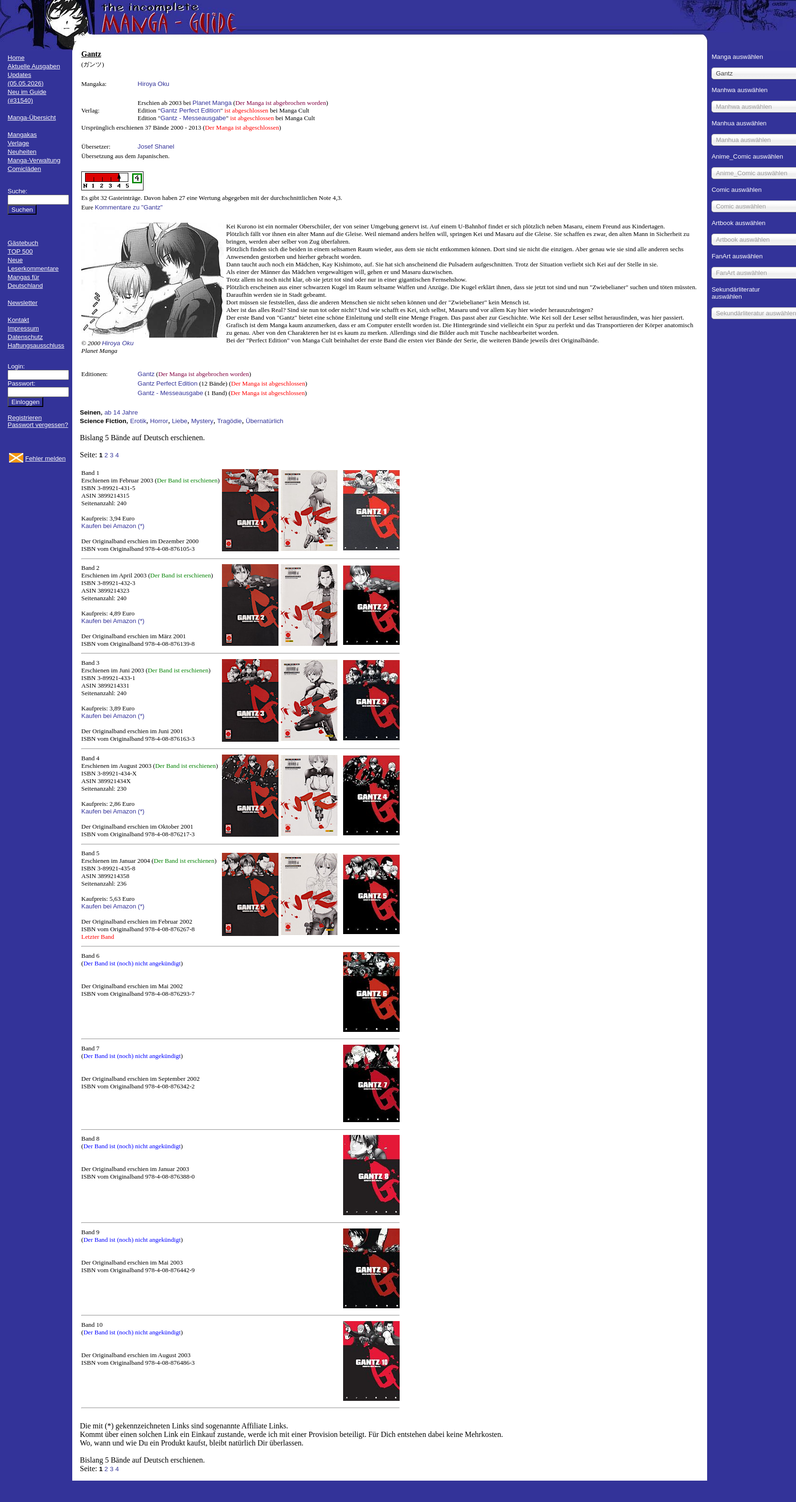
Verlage (18, 143)
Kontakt (18, 319)
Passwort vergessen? (38, 424)
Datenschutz (25, 336)
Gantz (146, 374)
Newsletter (23, 302)
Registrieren (25, 417)
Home (16, 57)
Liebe (180, 421)
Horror (159, 421)
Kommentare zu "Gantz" (129, 207)
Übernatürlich (264, 421)
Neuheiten (22, 151)
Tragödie (229, 421)
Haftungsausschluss (36, 345)
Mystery (202, 421)
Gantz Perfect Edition (191, 110)
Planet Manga (211, 102)
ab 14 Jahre (121, 412)
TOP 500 (20, 251)
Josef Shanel (156, 146)
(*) (141, 525)
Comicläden (24, 168)
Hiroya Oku (154, 83)
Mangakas (22, 134)
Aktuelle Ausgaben (34, 66)
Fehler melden (45, 458)
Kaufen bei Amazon (108, 525)
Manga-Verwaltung (34, 160)
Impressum (23, 328)
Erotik (138, 421)
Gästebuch (23, 242)
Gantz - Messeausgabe (193, 118)
